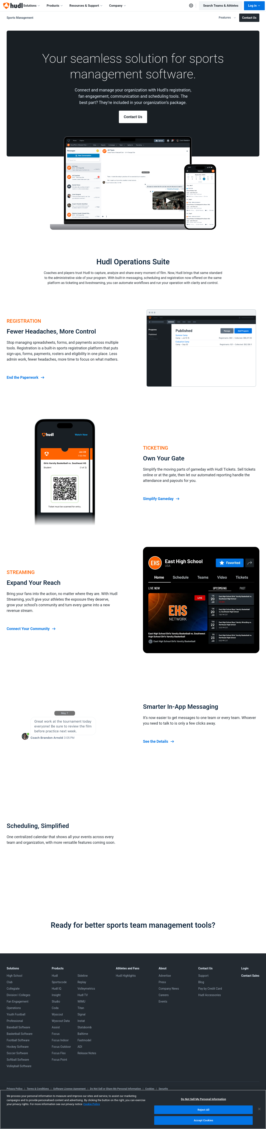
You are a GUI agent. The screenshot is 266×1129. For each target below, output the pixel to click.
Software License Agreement (69, 1088)
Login (245, 968)
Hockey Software (18, 1046)
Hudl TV (83, 995)
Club (9, 982)
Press (162, 982)
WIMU (81, 1001)
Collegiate (13, 988)
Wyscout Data (61, 1021)
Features (227, 17)
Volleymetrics (86, 988)
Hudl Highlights (126, 975)
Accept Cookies (203, 1120)
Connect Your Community (31, 629)
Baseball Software (18, 1027)
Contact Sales (250, 975)
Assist (56, 1027)
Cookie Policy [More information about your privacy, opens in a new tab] (91, 1104)
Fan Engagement (17, 1001)
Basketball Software (19, 1033)
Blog (201, 982)
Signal (81, 1014)
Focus (56, 1033)
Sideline (83, 975)
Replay (82, 982)
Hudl (55, 975)
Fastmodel (84, 1040)
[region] (133, 1109)
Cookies (149, 1088)
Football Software (18, 1040)
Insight (56, 995)
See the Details (159, 741)
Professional (15, 1021)
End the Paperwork (26, 377)
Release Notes (87, 1053)
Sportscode (59, 982)
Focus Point (59, 1059)
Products (55, 6)
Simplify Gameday (161, 499)
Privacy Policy (14, 1088)
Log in (254, 6)
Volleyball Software (19, 1066)
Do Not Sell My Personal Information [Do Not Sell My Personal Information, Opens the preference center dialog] (203, 1099)
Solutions (31, 6)
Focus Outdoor (61, 1046)
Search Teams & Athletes (220, 6)
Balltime (83, 1033)
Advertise (165, 975)
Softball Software (18, 1059)
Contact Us (249, 17)
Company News (169, 988)
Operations (14, 1008)
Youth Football (16, 1014)
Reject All (203, 1109)
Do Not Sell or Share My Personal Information (115, 1088)
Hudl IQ (56, 988)
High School (14, 975)
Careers (164, 995)
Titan (81, 1008)
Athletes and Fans (127, 968)
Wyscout (57, 1014)
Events (163, 1001)
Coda (55, 1008)
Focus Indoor (60, 1040)
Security (163, 1088)
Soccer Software (17, 1053)
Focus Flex (59, 1053)
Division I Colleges (18, 995)
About (162, 968)
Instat (81, 1021)
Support (203, 975)
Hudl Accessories (209, 995)
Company (117, 6)
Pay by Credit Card (210, 988)
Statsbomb (85, 1027)
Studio (56, 1001)
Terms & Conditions (38, 1088)
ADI (80, 1046)
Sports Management (20, 17)
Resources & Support (86, 6)
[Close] (259, 1109)
